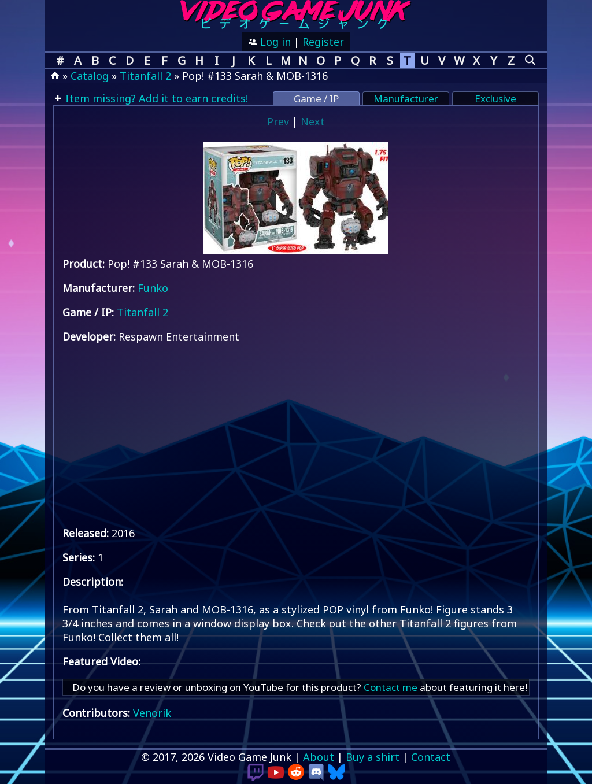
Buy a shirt (372, 757)
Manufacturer (405, 98)
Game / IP (316, 98)
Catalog (90, 76)
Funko (153, 288)
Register (323, 42)
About (318, 757)
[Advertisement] (296, 435)
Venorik (152, 713)
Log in (274, 42)
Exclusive (495, 98)
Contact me (390, 687)
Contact (430, 757)
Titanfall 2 (145, 76)
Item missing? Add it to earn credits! (155, 98)
